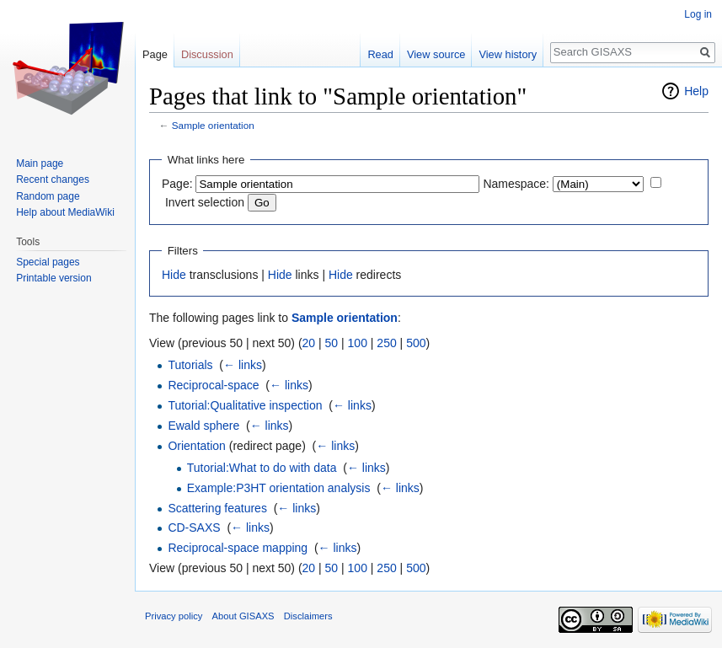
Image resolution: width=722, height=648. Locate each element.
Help (696, 91)
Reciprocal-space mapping (238, 547)
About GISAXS (243, 616)
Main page (39, 163)
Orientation (196, 446)
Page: (177, 183)
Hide (174, 274)
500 (415, 343)
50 (332, 343)
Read (380, 54)
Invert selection (204, 202)
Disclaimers (308, 616)
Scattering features (217, 508)
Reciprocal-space (213, 385)
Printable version (53, 278)
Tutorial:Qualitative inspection (245, 405)
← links (242, 365)
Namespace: (516, 183)
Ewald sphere (203, 425)
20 (309, 343)
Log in (698, 14)
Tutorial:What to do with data (262, 467)
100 (357, 343)
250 (386, 343)
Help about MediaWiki (65, 212)
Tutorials (190, 365)
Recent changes (52, 179)
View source (436, 54)
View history (508, 54)
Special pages (47, 262)
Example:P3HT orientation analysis (279, 488)
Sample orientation (213, 125)
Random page (47, 196)
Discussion (207, 54)
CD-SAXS (194, 527)
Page (155, 54)
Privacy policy (173, 616)
